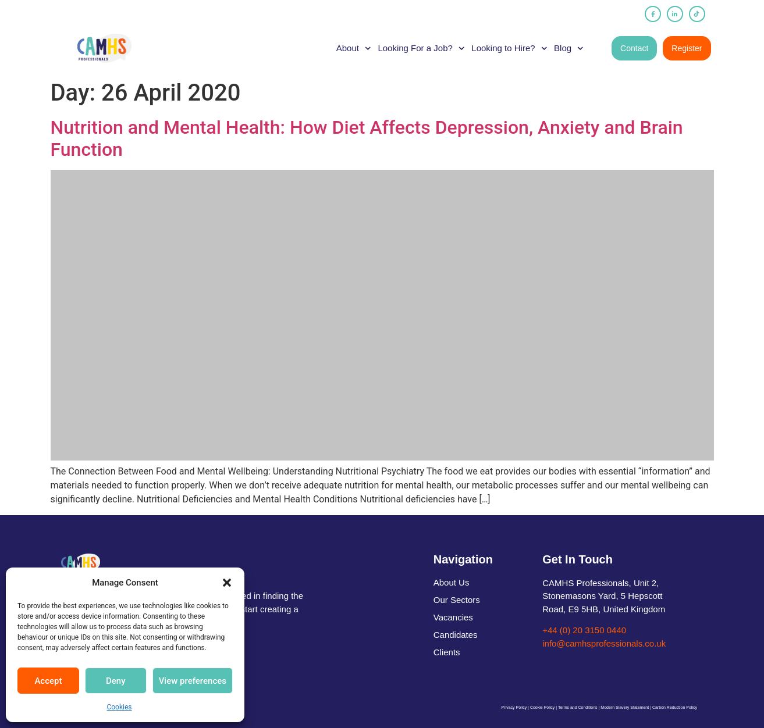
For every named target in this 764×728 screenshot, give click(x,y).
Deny (116, 681)
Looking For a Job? (421, 48)
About (353, 48)
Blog (569, 48)
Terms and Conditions (578, 707)
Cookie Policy (542, 707)
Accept (48, 681)
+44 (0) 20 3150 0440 (584, 630)
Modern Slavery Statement (624, 707)
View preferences (192, 681)
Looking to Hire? (509, 48)
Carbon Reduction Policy (674, 707)
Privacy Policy (514, 707)
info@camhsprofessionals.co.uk (604, 643)
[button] (227, 582)
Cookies (119, 707)
